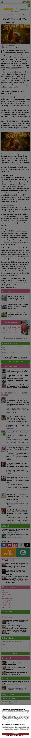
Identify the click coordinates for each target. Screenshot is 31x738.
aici (17, 719)
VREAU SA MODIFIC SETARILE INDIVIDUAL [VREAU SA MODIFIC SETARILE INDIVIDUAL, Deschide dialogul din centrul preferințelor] (15, 735)
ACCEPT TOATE (15, 733)
